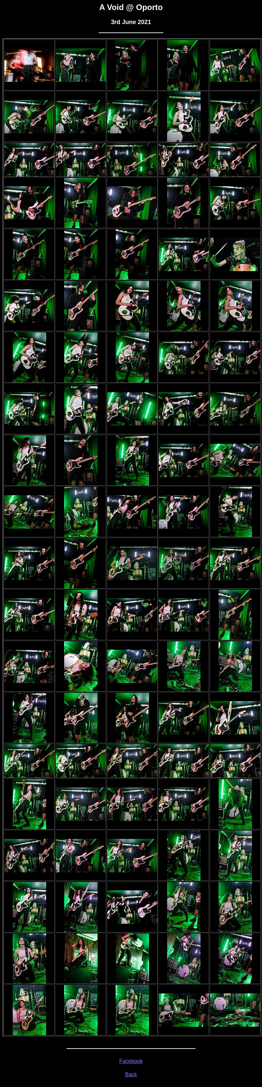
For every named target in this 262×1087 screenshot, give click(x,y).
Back (131, 1074)
